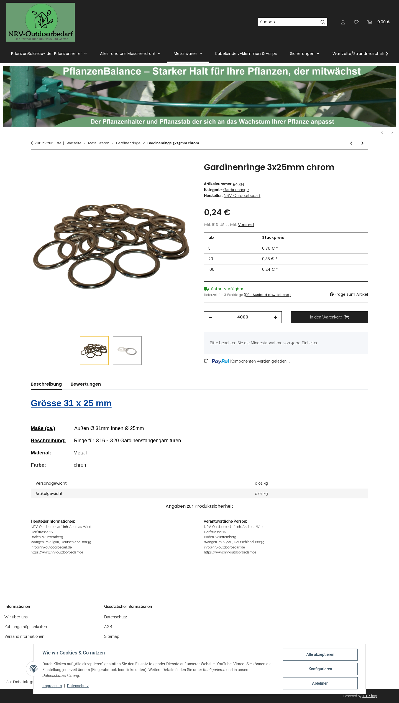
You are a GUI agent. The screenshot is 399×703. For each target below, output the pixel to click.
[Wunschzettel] (356, 22)
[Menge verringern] (210, 317)
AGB (108, 626)
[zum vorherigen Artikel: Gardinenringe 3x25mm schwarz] (351, 143)
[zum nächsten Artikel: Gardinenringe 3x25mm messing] (362, 143)
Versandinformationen (24, 636)
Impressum (52, 686)
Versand (246, 224)
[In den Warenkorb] (35, 159)
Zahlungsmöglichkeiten (25, 626)
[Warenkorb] (379, 22)
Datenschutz (78, 686)
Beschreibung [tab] (46, 384)
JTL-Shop (369, 696)
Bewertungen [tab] (86, 384)
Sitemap (111, 636)
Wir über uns (16, 617)
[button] (343, 22)
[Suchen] (288, 22)
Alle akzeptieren (320, 654)
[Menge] (243, 317)
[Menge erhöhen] (275, 317)
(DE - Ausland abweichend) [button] (267, 294)
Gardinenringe (236, 190)
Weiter (392, 133)
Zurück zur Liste (48, 143)
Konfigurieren (320, 669)
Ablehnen (320, 683)
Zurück (382, 133)
